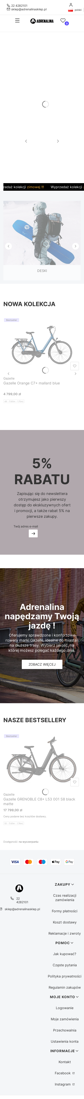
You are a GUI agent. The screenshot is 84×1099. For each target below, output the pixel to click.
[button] (15, 20)
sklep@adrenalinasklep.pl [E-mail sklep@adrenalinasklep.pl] (29, 9)
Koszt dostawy (65, 922)
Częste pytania (65, 965)
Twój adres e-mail (26, 526)
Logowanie (64, 1008)
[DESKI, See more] (42, 237)
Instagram (63, 1084)
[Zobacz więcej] (42, 664)
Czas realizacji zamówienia (64, 897)
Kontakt (65, 1062)
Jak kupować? (64, 954)
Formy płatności (64, 911)
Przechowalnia (64, 1030)
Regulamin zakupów (65, 987)
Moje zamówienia (65, 1019)
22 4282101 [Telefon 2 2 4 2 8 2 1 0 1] (19, 5)
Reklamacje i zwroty (64, 933)
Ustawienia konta (64, 1041)
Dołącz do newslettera (33, 533)
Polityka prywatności (64, 976)
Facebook (63, 1073)
